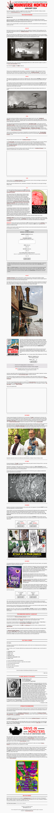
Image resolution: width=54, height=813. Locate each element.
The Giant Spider (43, 132)
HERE (18, 65)
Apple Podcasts (9, 626)
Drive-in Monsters (31, 738)
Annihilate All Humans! (25, 31)
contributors (24, 218)
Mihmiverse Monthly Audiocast (20, 617)
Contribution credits (10, 217)
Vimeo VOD (14, 719)
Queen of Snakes (19, 384)
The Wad (21, 620)
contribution (9, 220)
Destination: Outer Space (11, 421)
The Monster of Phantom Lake (23, 713)
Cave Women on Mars (32, 123)
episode (14, 65)
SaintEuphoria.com (27, 798)
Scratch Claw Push (32, 382)
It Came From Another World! (14, 422)
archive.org (27, 625)
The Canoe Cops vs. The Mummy (25, 623)
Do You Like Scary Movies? (13, 63)
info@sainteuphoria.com (15, 12)
